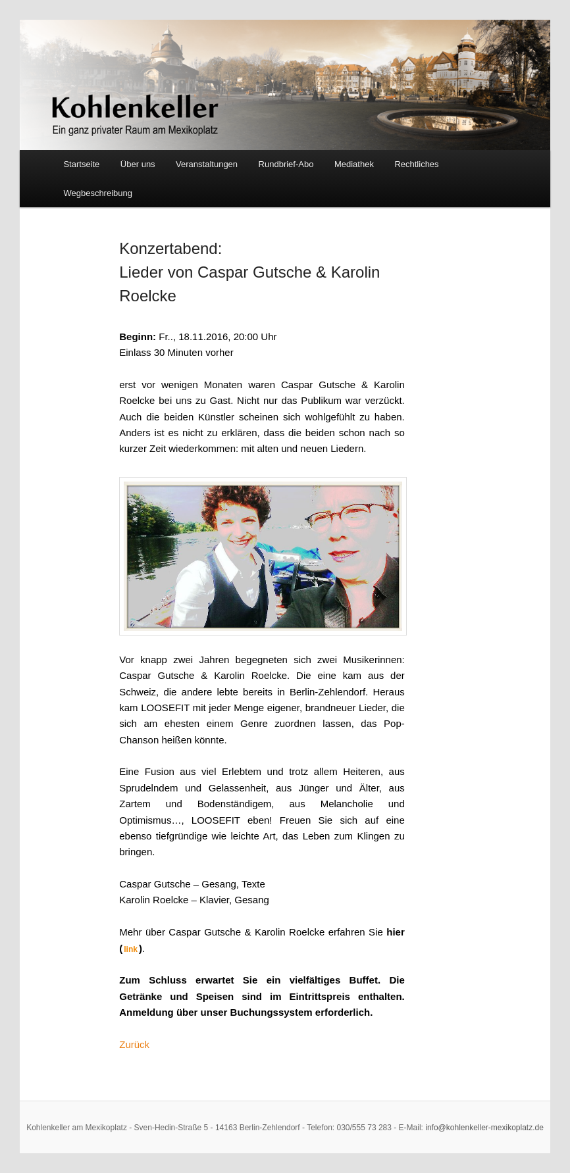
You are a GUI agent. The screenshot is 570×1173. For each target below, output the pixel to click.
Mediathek (354, 164)
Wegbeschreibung (97, 193)
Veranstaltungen (207, 164)
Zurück (134, 1044)
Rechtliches (416, 164)
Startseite (81, 164)
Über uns (137, 164)
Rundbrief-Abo (286, 164)
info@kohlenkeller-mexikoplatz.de (484, 1127)
